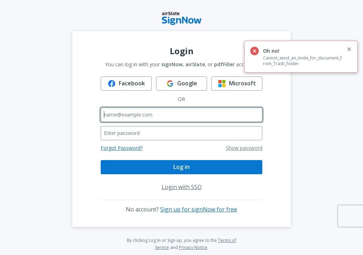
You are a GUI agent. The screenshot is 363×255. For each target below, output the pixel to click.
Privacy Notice (193, 247)
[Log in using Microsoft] (236, 83)
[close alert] (349, 49)
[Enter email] (181, 115)
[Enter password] (181, 133)
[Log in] (181, 167)
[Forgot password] (122, 148)
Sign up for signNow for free (198, 209)
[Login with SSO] (182, 187)
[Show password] (244, 148)
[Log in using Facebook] (126, 83)
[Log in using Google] (181, 83)
